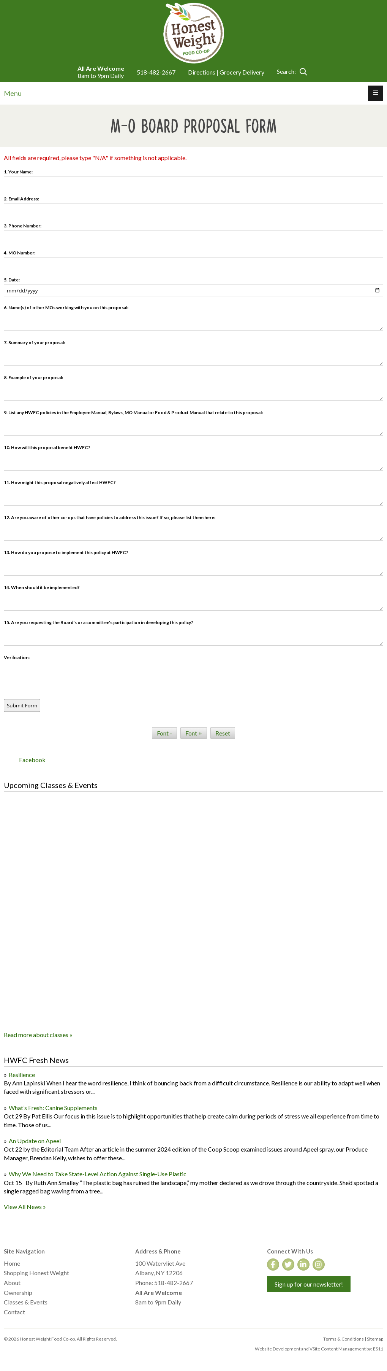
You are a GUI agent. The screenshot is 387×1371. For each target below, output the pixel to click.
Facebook (32, 759)
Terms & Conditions (343, 1339)
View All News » (25, 1206)
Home (12, 1263)
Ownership (18, 1292)
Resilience (22, 1074)
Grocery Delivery (242, 72)
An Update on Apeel (35, 1140)
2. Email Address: (21, 199)
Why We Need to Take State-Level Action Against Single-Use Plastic (97, 1173)
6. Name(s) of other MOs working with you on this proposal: (66, 307)
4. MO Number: (19, 253)
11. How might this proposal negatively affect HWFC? (60, 482)
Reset (222, 733)
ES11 (378, 1349)
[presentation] (61, 676)
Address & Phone (158, 1251)
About (12, 1282)
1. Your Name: (18, 172)
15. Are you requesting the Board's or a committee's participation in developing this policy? (98, 622)
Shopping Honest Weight (36, 1272)
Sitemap (375, 1339)
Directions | (204, 72)
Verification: (17, 657)
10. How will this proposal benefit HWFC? (47, 447)
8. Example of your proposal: (33, 377)
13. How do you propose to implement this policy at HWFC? (66, 552)
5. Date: (12, 280)
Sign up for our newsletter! (309, 1284)
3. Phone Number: (22, 226)
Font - (164, 733)
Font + (193, 733)
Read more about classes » (38, 1034)
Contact (14, 1311)
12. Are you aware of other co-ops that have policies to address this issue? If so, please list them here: (109, 517)
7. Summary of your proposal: (34, 342)
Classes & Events (25, 1302)
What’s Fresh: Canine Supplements (53, 1107)
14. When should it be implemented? (42, 587)
